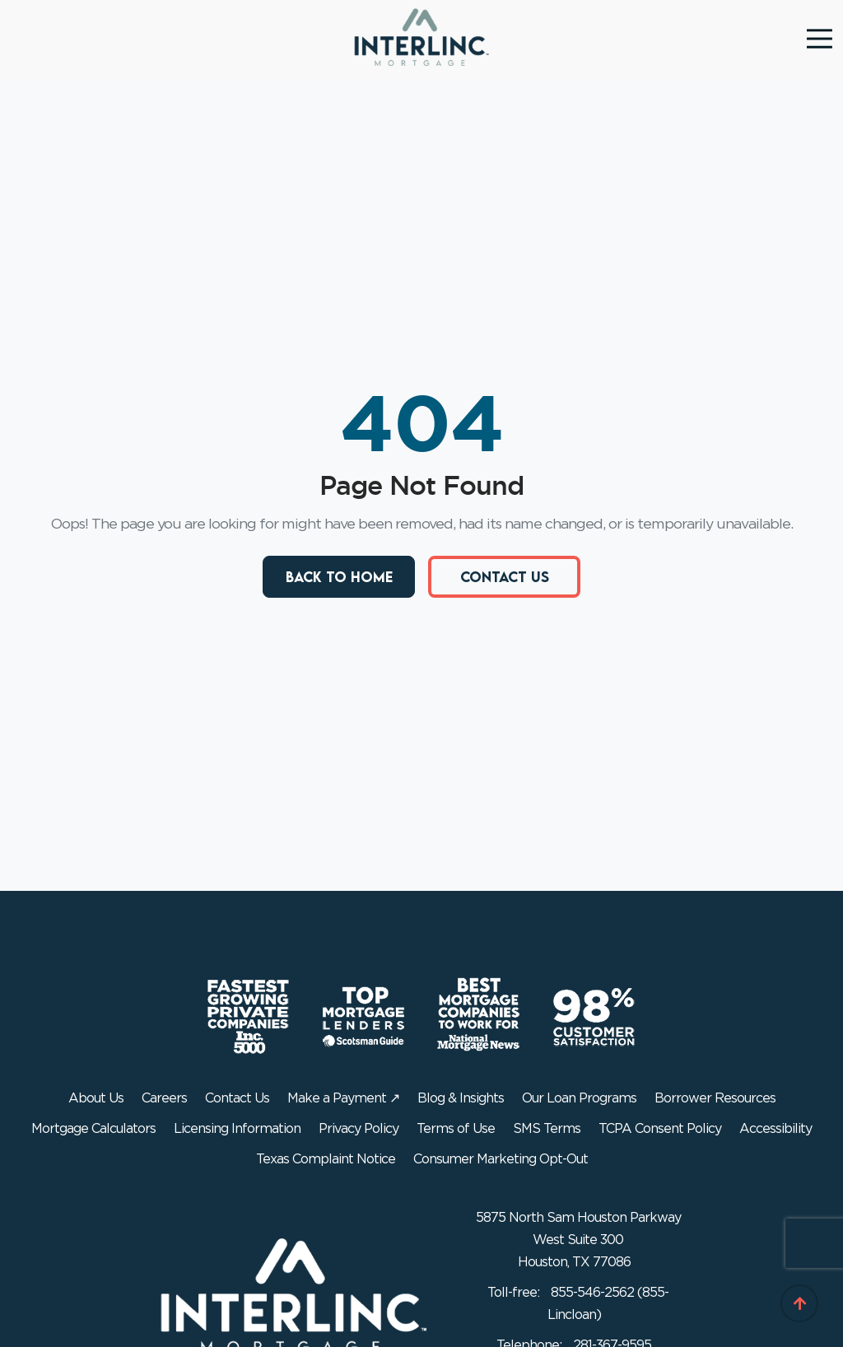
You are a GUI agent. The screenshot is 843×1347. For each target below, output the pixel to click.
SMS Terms (546, 1128)
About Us (95, 1098)
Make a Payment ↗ (343, 1098)
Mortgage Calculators (93, 1128)
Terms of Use (456, 1128)
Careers (164, 1098)
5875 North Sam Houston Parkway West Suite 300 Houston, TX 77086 (578, 1240)
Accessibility (775, 1128)
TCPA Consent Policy (659, 1128)
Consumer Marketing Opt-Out (500, 1159)
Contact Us (504, 576)
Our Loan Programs (579, 1098)
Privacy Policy (358, 1128)
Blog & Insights (460, 1098)
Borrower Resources (714, 1098)
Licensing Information (237, 1128)
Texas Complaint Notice (325, 1159)
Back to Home (339, 576)
